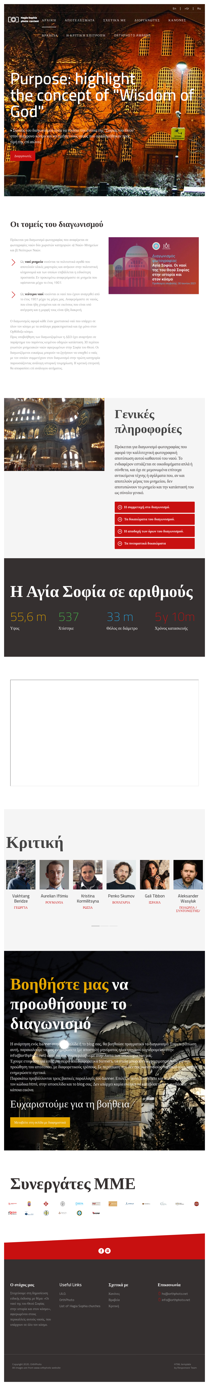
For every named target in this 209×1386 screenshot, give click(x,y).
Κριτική (114, 1306)
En (174, 8)
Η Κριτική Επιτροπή (86, 35)
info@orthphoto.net (174, 1300)
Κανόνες (177, 20)
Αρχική (49, 20)
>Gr (187, 8)
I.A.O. (62, 1294)
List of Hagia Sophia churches (79, 1306)
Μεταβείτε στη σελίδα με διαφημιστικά (40, 1122)
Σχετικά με (114, 20)
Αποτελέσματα (80, 20)
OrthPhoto (66, 1300)
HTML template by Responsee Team (185, 1366)
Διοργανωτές (147, 20)
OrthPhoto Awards (132, 35)
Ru (199, 8)
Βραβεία (50, 35)
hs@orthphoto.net (173, 1294)
